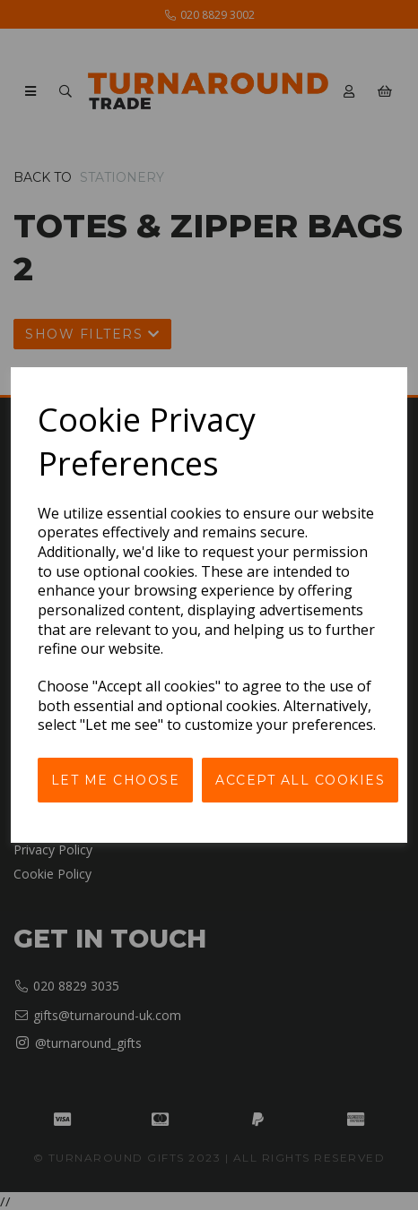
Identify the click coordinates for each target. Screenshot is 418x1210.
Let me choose (115, 780)
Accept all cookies (300, 780)
